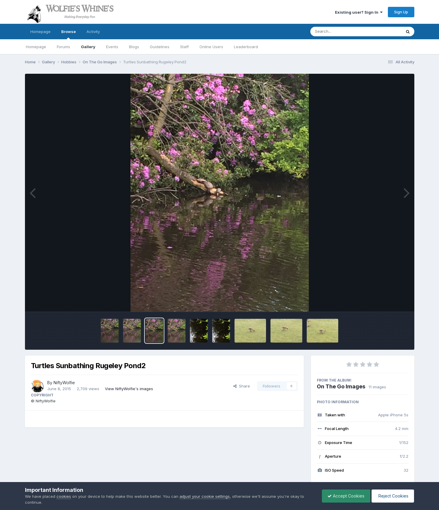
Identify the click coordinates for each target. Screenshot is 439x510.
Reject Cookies (392, 495)
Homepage (40, 31)
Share (241, 386)
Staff (184, 46)
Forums (63, 46)
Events (112, 46)
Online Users (211, 46)
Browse (68, 34)
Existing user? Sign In (359, 12)
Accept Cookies (344, 495)
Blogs (134, 46)
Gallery (88, 46)
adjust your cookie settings (205, 496)
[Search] (339, 31)
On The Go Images (341, 386)
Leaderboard (246, 46)
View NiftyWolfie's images (129, 388)
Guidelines (159, 46)
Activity (93, 31)
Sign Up (401, 12)
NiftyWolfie (64, 382)
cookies (63, 496)
